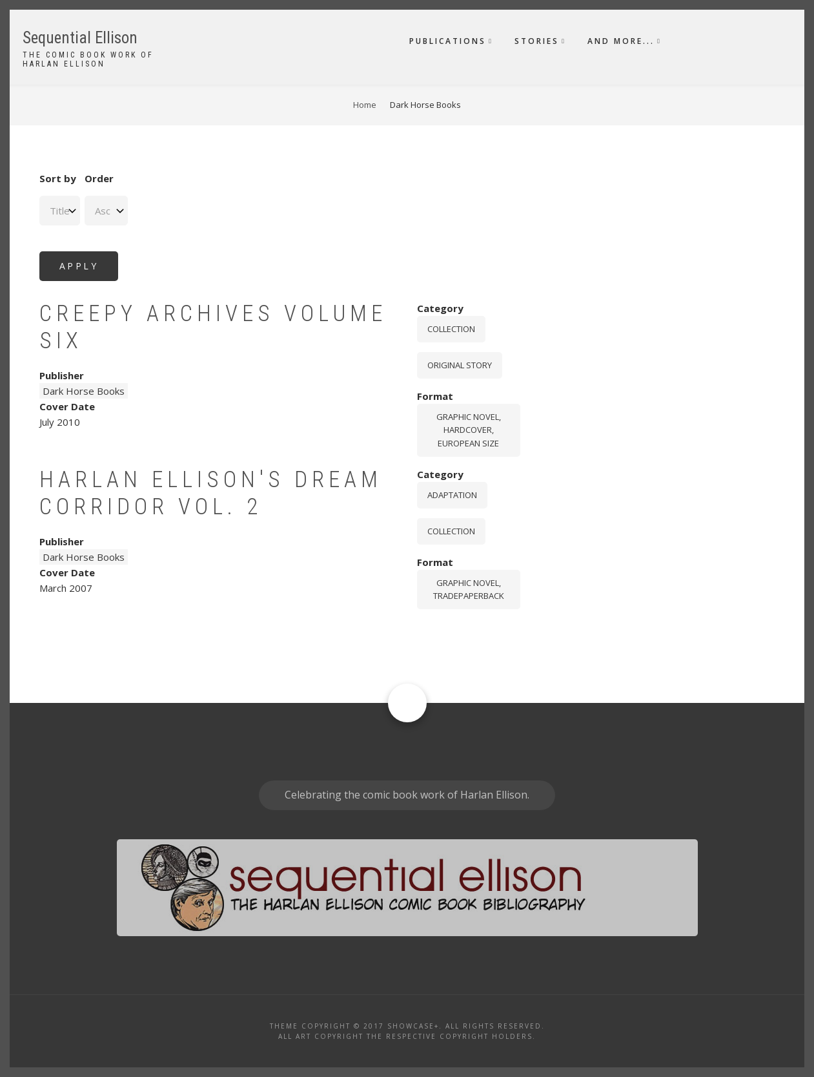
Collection (451, 329)
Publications (447, 41)
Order (99, 178)
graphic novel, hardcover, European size (468, 430)
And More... (621, 41)
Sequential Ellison (80, 37)
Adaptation (452, 495)
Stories (536, 41)
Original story (459, 365)
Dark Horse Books (84, 390)
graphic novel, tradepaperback (468, 589)
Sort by (57, 178)
